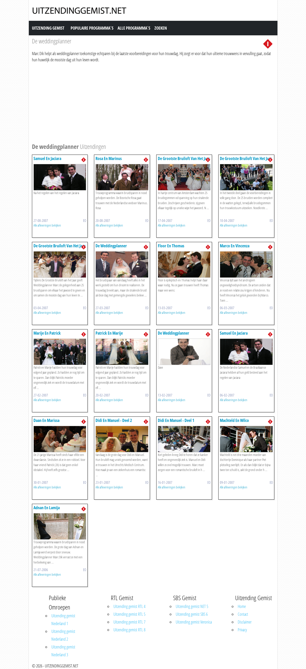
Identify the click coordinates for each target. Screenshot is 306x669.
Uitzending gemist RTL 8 (129, 630)
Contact (243, 614)
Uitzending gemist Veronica (194, 622)
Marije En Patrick (47, 333)
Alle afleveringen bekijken (47, 225)
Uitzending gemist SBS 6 (192, 614)
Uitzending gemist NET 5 (192, 606)
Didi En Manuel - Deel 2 (114, 420)
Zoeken (160, 28)
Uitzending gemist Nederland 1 (63, 619)
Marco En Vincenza (234, 246)
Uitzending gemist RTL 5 (129, 614)
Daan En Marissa (46, 420)
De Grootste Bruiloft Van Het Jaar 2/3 (246, 161)
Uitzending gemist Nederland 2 (63, 635)
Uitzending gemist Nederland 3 (63, 651)
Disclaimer (244, 622)
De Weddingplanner (111, 246)
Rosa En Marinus (109, 158)
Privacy (242, 630)
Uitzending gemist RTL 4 (129, 606)
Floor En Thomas (171, 246)
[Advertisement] (153, 101)
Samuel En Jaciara (47, 158)
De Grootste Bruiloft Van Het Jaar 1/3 (59, 248)
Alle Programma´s (134, 28)
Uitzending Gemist (48, 28)
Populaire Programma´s (92, 28)
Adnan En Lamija (46, 508)
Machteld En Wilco (234, 420)
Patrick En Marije (109, 333)
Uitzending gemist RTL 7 (129, 622)
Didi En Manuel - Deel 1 (176, 420)
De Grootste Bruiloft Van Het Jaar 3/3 (184, 161)
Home (242, 606)
